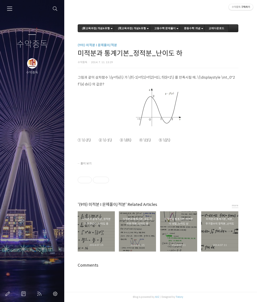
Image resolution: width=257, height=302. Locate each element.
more (235, 205)
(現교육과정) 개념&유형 (132, 28)
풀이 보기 (86, 163)
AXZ (157, 296)
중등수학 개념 (192, 28)
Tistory (179, 296)
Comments (88, 265)
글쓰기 (8, 294)
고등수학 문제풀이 (165, 28)
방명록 (24, 294)
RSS (40, 294)
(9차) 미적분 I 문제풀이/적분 (97, 45)
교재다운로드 (216, 28)
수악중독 (32, 44)
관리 (56, 294)
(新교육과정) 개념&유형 (96, 28)
